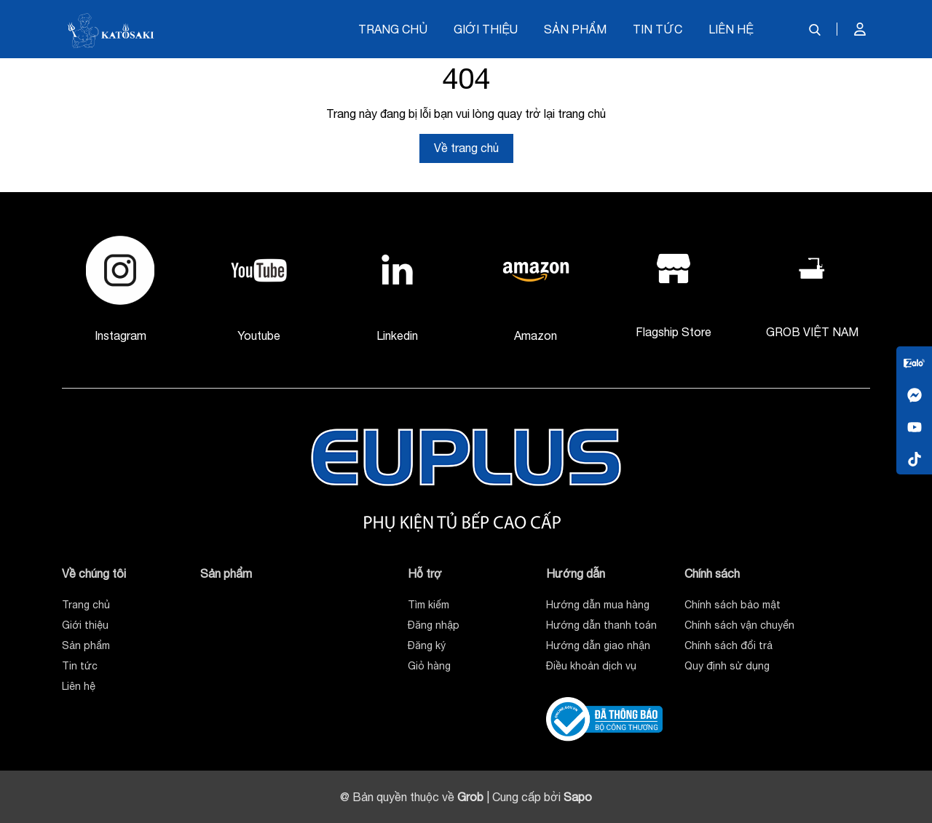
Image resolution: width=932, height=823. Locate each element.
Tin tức (657, 29)
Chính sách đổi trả (728, 645)
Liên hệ (731, 29)
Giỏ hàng (429, 666)
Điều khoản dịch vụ (591, 666)
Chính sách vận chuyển (739, 625)
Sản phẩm (575, 29)
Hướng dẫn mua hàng (597, 605)
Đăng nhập (433, 625)
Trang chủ (392, 29)
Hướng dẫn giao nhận (598, 645)
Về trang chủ (466, 147)
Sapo (578, 796)
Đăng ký (427, 645)
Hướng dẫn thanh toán (601, 625)
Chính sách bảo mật (732, 605)
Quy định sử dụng (727, 666)
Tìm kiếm (428, 605)
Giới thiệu (486, 29)
